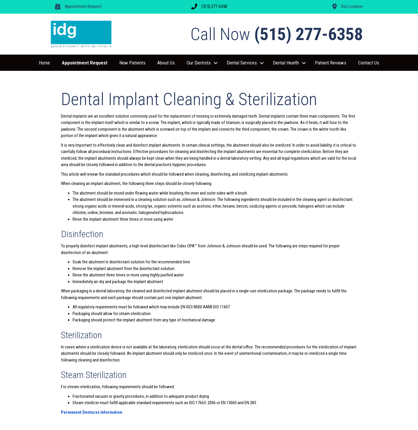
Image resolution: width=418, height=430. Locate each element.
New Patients (132, 63)
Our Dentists (199, 63)
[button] (216, 63)
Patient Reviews (330, 63)
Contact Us (368, 63)
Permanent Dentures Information (91, 412)
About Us (166, 63)
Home (44, 63)
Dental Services (242, 63)
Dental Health (286, 63)
